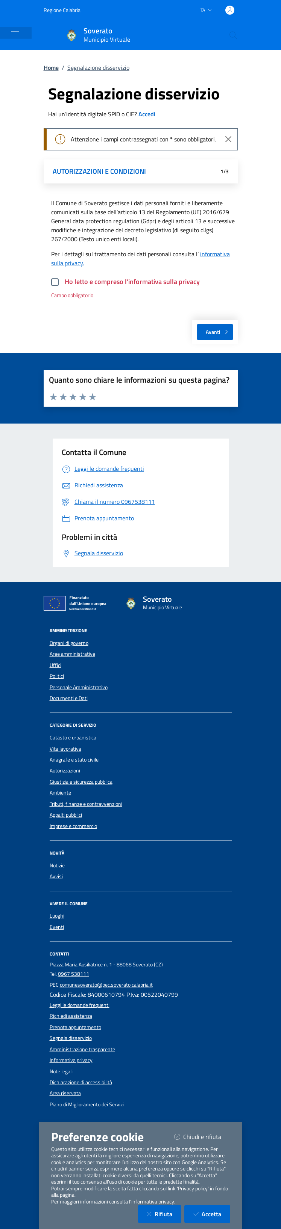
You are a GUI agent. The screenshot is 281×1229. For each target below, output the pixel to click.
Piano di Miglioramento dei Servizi (87, 1104)
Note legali (61, 1071)
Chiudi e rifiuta (202, 1136)
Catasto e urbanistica (73, 737)
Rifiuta (164, 1213)
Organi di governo (69, 643)
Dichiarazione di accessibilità (81, 1082)
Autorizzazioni (65, 770)
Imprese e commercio (73, 826)
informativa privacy (152, 1201)
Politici (57, 676)
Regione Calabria (62, 10)
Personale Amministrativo (79, 687)
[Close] (228, 139)
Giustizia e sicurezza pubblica (81, 782)
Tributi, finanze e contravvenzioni (86, 804)
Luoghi (57, 916)
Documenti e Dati (69, 698)
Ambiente (60, 793)
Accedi (146, 114)
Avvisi (56, 876)
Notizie (57, 865)
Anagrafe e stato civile (74, 760)
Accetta (211, 1213)
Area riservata (65, 1093)
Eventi (57, 927)
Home (51, 67)
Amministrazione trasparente (82, 1049)
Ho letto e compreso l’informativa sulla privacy (132, 281)
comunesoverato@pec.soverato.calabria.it (106, 985)
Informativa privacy (71, 1060)
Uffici (55, 665)
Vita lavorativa (65, 749)
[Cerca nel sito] (233, 35)
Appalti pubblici (66, 815)
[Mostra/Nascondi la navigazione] (15, 31)
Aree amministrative (72, 654)
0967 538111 (73, 974)
